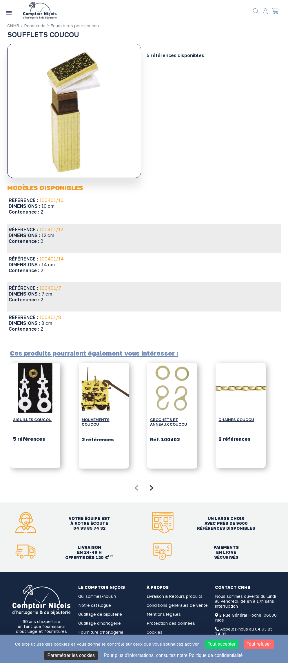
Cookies (155, 632)
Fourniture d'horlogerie (100, 632)
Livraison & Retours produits (175, 596)
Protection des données (171, 623)
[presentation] (136, 487)
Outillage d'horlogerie (99, 623)
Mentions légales (164, 614)
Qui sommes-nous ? (97, 596)
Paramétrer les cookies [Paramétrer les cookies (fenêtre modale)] (71, 655)
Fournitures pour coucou (73, 25)
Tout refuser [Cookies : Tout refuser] (259, 644)
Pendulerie (32, 25)
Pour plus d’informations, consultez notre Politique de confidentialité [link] (173, 655)
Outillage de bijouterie (100, 614)
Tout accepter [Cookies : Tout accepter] (222, 644)
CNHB (13, 25)
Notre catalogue (94, 605)
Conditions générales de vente (177, 605)
